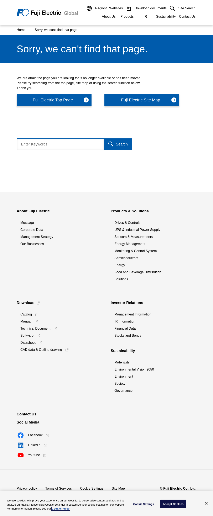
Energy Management (129, 244)
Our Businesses (32, 244)
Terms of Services (58, 488)
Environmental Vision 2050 (134, 369)
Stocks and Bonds (127, 335)
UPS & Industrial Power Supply (137, 230)
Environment (123, 376)
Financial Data (125, 328)
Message (27, 222)
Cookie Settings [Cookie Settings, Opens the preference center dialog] (143, 503)
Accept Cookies (173, 503)
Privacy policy (27, 488)
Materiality (122, 362)
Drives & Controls (127, 222)
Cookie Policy (60, 508)
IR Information (124, 321)
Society (119, 383)
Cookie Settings (91, 488)
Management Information (132, 314)
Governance (123, 390)
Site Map (118, 488)
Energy (119, 265)
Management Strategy (36, 237)
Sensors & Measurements (133, 237)
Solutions (121, 279)
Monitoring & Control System (135, 251)
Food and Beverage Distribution (137, 272)
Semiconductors (126, 258)
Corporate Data (31, 230)
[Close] (206, 503)
